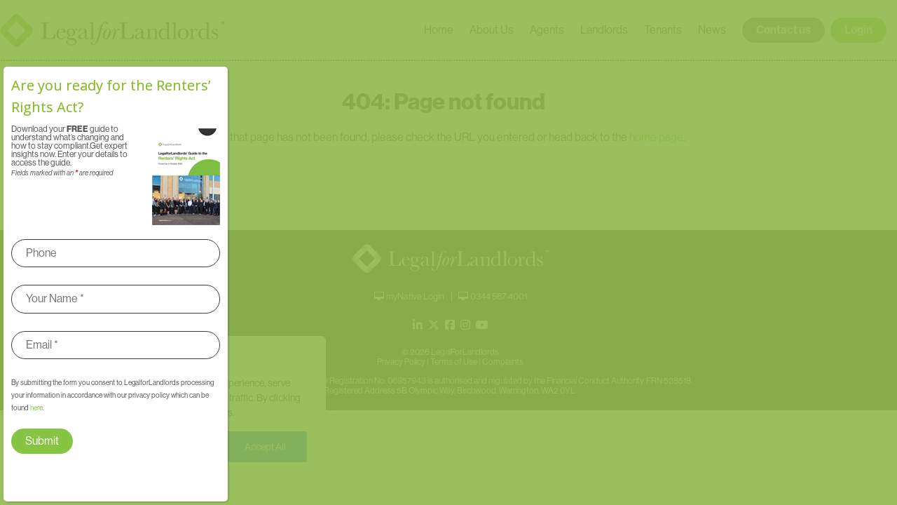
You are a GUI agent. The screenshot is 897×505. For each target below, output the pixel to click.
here (36, 408)
